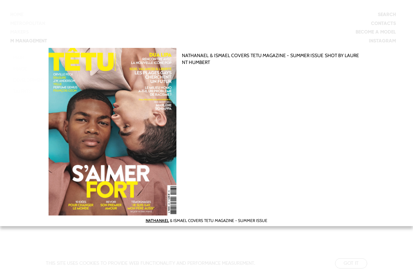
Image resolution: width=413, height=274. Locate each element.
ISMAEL (221, 55)
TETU (256, 55)
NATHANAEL (195, 55)
